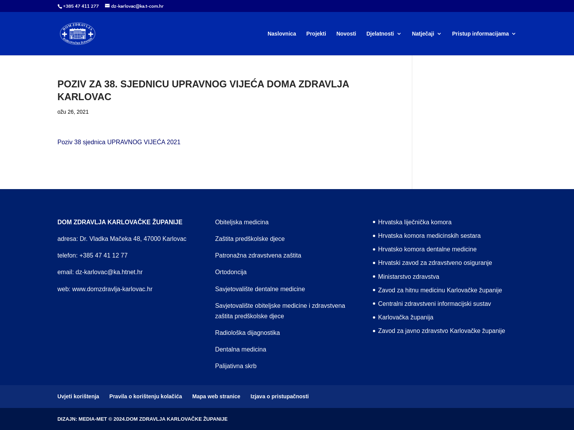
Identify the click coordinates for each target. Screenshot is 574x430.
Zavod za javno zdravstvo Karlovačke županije (441, 331)
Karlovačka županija (405, 317)
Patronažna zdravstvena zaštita (258, 255)
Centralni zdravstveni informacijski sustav (434, 303)
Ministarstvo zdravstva (408, 276)
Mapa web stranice (216, 396)
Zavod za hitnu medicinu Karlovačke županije (440, 290)
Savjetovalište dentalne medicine (260, 289)
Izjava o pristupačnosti (280, 396)
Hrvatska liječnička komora (415, 222)
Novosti (346, 34)
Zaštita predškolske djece (250, 238)
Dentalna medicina (240, 349)
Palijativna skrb (236, 366)
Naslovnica (282, 34)
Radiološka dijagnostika (247, 332)
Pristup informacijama (480, 34)
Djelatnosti (380, 34)
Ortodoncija (231, 272)
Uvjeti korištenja (78, 396)
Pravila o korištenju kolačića (145, 396)
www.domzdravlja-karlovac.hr (112, 289)
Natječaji (423, 34)
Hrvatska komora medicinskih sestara (429, 235)
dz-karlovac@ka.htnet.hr (109, 272)
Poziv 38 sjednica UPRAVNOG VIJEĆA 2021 (119, 142)
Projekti (316, 34)
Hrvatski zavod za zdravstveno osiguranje (435, 262)
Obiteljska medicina (242, 222)
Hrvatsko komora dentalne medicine (427, 249)
